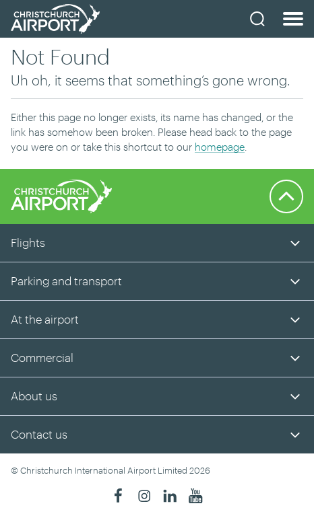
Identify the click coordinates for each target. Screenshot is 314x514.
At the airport (45, 319)
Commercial (42, 357)
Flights (28, 242)
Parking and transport (66, 280)
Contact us (39, 434)
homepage (220, 147)
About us (34, 395)
